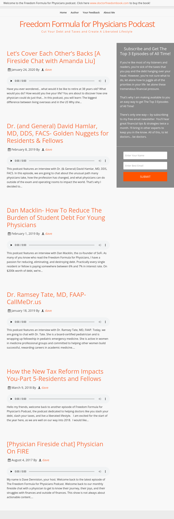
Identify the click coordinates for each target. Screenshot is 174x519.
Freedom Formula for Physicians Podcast (87, 23)
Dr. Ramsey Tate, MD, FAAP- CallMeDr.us (46, 298)
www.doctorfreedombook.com (109, 3)
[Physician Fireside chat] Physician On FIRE (55, 447)
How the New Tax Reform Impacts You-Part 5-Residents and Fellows (55, 375)
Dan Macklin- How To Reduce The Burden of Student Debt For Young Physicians (56, 217)
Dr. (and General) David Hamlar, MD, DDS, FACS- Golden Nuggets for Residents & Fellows (58, 133)
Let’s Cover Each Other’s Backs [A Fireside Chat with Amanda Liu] (53, 57)
